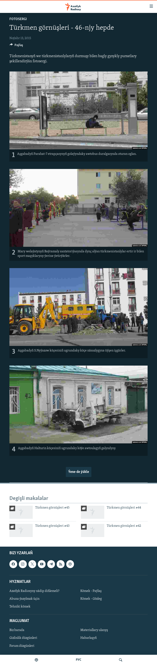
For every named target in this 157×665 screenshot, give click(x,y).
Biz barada (16, 630)
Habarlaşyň (88, 638)
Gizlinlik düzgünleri (23, 638)
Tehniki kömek (19, 606)
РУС (78, 660)
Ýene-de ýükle (78, 472)
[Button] (16, 46)
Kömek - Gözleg (91, 598)
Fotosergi (18, 19)
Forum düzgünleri (21, 646)
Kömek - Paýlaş (91, 591)
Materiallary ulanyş (94, 630)
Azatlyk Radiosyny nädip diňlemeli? (34, 591)
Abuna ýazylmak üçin (24, 598)
